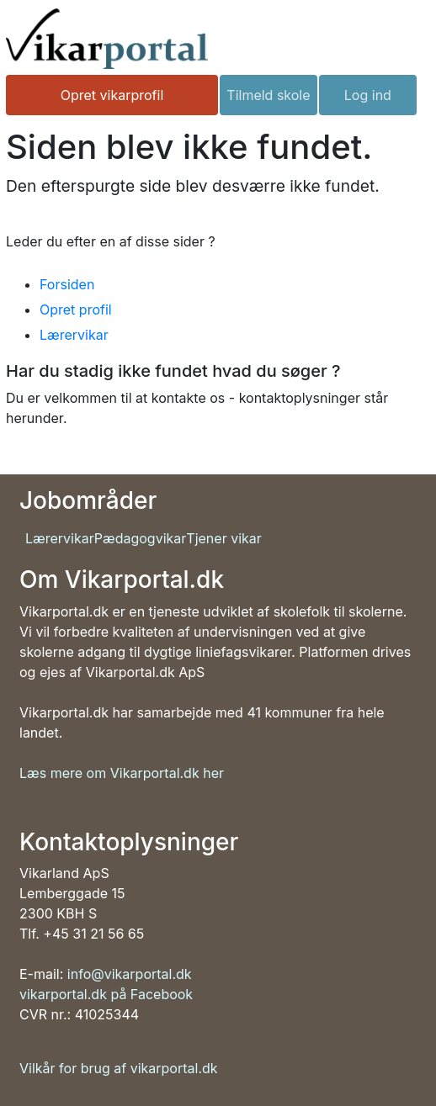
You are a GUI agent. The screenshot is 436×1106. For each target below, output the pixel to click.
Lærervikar (74, 334)
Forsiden (67, 284)
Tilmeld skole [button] (268, 95)
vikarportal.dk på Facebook (106, 994)
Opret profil (76, 309)
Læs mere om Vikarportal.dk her (121, 773)
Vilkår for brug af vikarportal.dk (118, 1068)
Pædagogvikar (140, 538)
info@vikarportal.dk (129, 974)
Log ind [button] (367, 95)
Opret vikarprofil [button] (112, 95)
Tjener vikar (224, 538)
